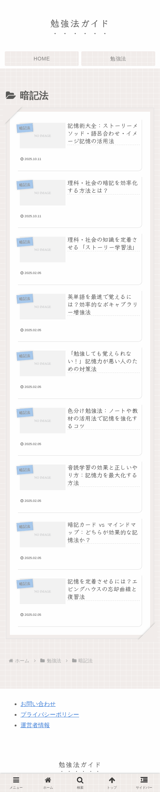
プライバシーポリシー (50, 714)
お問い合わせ (38, 704)
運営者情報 (35, 725)
